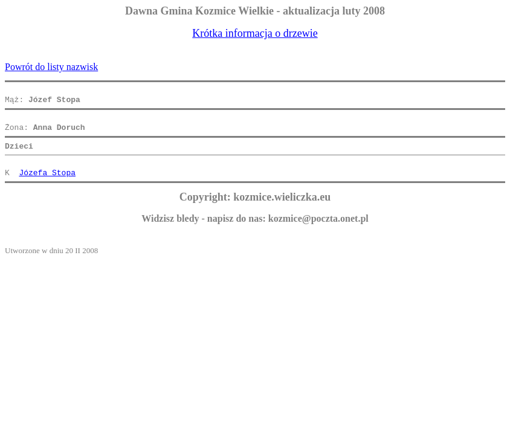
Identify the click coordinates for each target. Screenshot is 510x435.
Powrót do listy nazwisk (51, 67)
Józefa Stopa (47, 184)
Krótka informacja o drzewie (254, 33)
